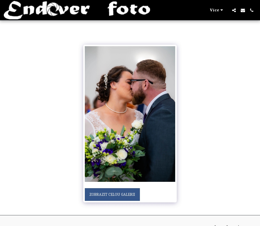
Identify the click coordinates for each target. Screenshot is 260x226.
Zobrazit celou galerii (112, 194)
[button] (234, 10)
